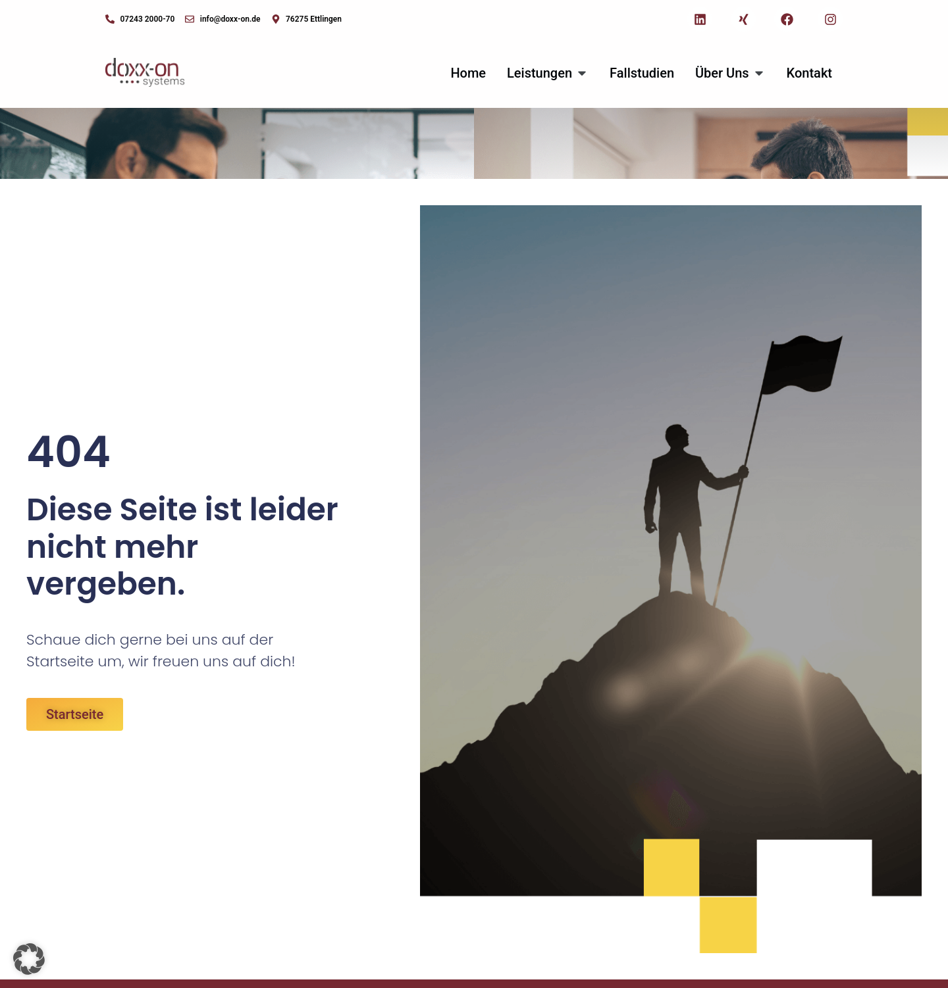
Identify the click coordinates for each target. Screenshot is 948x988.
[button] (29, 959)
